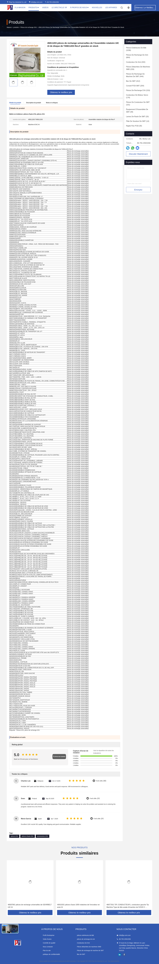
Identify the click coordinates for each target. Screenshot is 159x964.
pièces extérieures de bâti (85, 935)
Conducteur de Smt (83, 943)
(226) (138, 68)
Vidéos (45, 7)
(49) (137, 110)
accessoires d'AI (42, 836)
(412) (133, 81)
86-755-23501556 (52, 2)
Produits (34, 7)
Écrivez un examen (59, 756)
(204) (135, 86)
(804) (137, 56)
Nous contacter (48, 947)
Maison (9, 27)
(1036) (136, 49)
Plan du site (47, 950)
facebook (124, 954)
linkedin (119, 954)
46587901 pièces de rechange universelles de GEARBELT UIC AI (30, 906)
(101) (138, 103)
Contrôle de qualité (49, 943)
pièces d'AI (14, 836)
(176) (137, 96)
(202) (135, 62)
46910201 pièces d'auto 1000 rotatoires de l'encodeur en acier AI (78, 906)
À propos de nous (79, 7)
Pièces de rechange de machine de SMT (90, 950)
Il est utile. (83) (101, 781)
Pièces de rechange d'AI (28, 27)
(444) (135, 75)
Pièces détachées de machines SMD (89, 947)
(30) (134, 126)
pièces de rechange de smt (86, 939)
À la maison (20, 7)
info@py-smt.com (35, 2)
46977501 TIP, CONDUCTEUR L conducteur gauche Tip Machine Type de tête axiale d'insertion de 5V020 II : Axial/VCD (128, 906)
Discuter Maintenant (138, 154)
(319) (138, 90)
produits (16, 27)
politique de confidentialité (51, 954)
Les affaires (111, 7)
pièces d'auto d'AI (27, 836)
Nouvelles (97, 7)
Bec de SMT (81, 954)
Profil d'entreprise (48, 935)
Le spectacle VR (59, 7)
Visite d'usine (47, 939)
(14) (137, 121)
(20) (137, 116)
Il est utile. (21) (95, 798)
